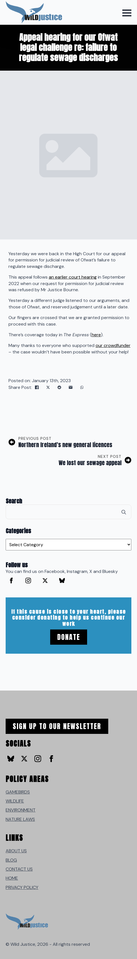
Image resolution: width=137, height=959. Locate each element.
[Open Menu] (126, 12)
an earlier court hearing (73, 277)
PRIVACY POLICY (22, 887)
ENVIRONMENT (21, 810)
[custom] (62, 580)
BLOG (11, 860)
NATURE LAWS (20, 819)
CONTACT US (19, 869)
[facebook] (11, 580)
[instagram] (28, 580)
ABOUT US (16, 851)
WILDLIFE (15, 801)
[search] (123, 512)
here (96, 335)
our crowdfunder (113, 345)
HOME (12, 878)
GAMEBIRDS (18, 792)
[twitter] (45, 580)
